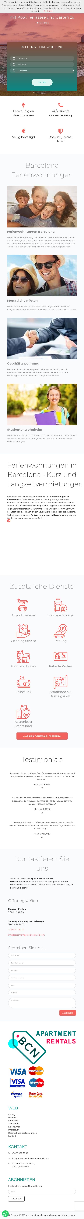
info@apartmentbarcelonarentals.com (26, 935)
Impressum (13, 1130)
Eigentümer (14, 1127)
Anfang (11, 1114)
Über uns (12, 1117)
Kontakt (12, 1136)
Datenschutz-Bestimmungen (22, 1133)
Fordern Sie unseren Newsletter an (25, 1186)
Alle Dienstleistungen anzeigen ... (42, 736)
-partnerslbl (13, 1123)
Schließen (48, 11)
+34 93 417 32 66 (16, 929)
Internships (13, 1120)
